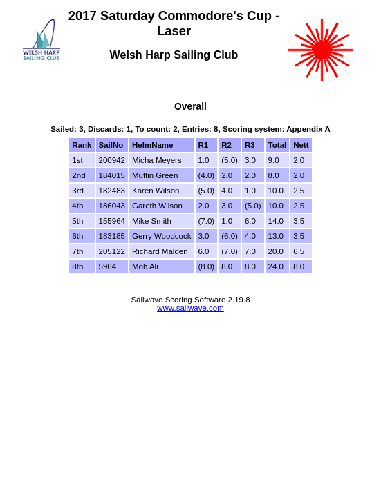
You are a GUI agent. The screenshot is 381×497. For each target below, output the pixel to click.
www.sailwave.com (190, 308)
